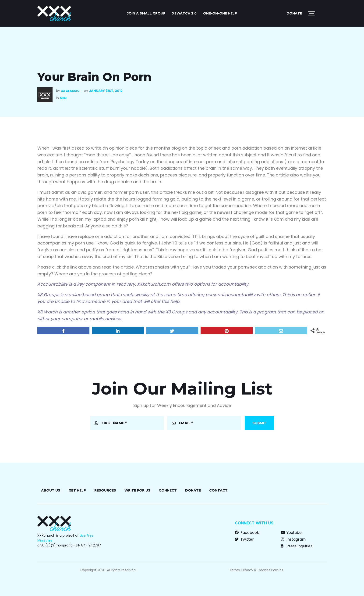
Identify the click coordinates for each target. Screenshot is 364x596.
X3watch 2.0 (184, 13)
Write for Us (137, 490)
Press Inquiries (296, 546)
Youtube (291, 533)
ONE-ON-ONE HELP (220, 13)
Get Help (77, 490)
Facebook (247, 533)
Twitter (244, 539)
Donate (294, 13)
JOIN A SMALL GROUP (146, 13)
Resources (105, 490)
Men (63, 98)
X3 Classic (70, 91)
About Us (50, 490)
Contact (218, 490)
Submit (259, 423)
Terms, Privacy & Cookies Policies (256, 570)
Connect (168, 490)
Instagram (293, 539)
